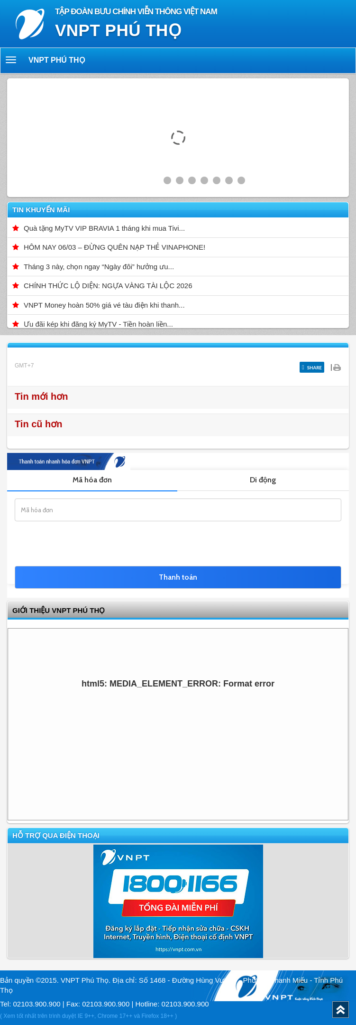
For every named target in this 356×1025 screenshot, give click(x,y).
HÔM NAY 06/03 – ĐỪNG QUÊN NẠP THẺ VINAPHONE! (114, 247)
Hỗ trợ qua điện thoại (56, 835)
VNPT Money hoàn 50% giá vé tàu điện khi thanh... (104, 305)
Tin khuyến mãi (41, 210)
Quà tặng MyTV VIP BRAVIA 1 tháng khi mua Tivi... (104, 228)
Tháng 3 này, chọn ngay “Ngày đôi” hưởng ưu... (99, 267)
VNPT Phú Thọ (56, 60)
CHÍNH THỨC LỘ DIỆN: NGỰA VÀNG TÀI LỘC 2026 (108, 286)
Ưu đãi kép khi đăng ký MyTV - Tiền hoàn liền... (98, 324)
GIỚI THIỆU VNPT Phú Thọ (58, 610)
